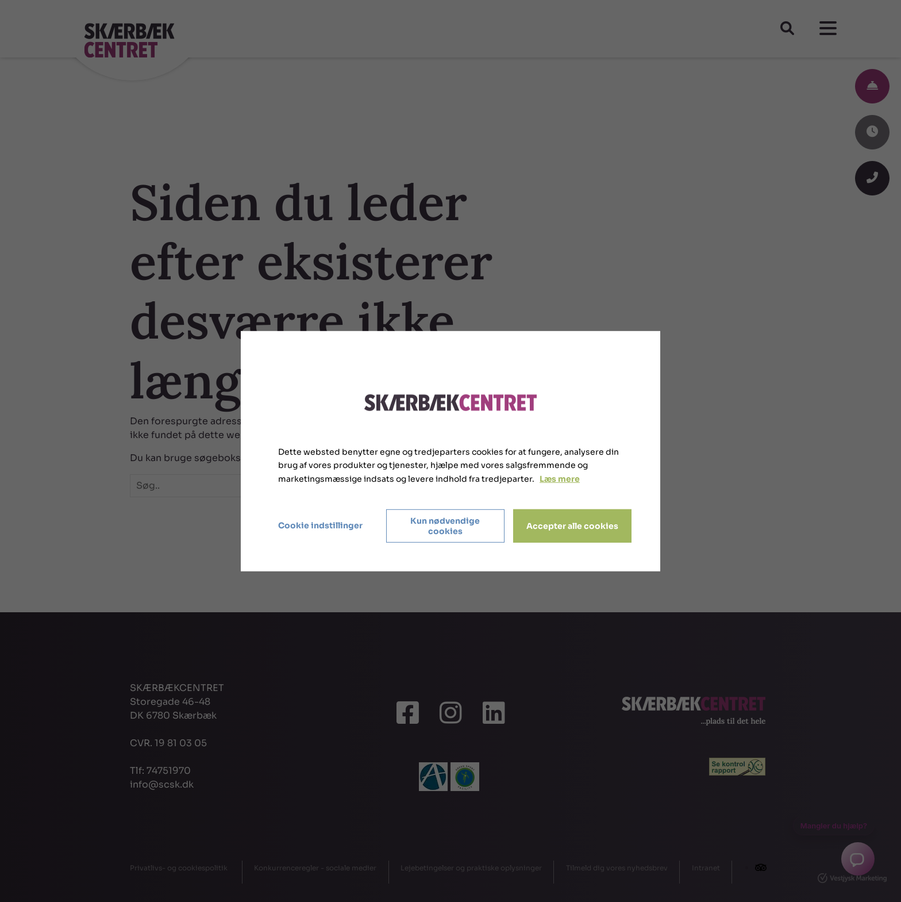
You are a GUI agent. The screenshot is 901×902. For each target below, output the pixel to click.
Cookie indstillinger (320, 525)
